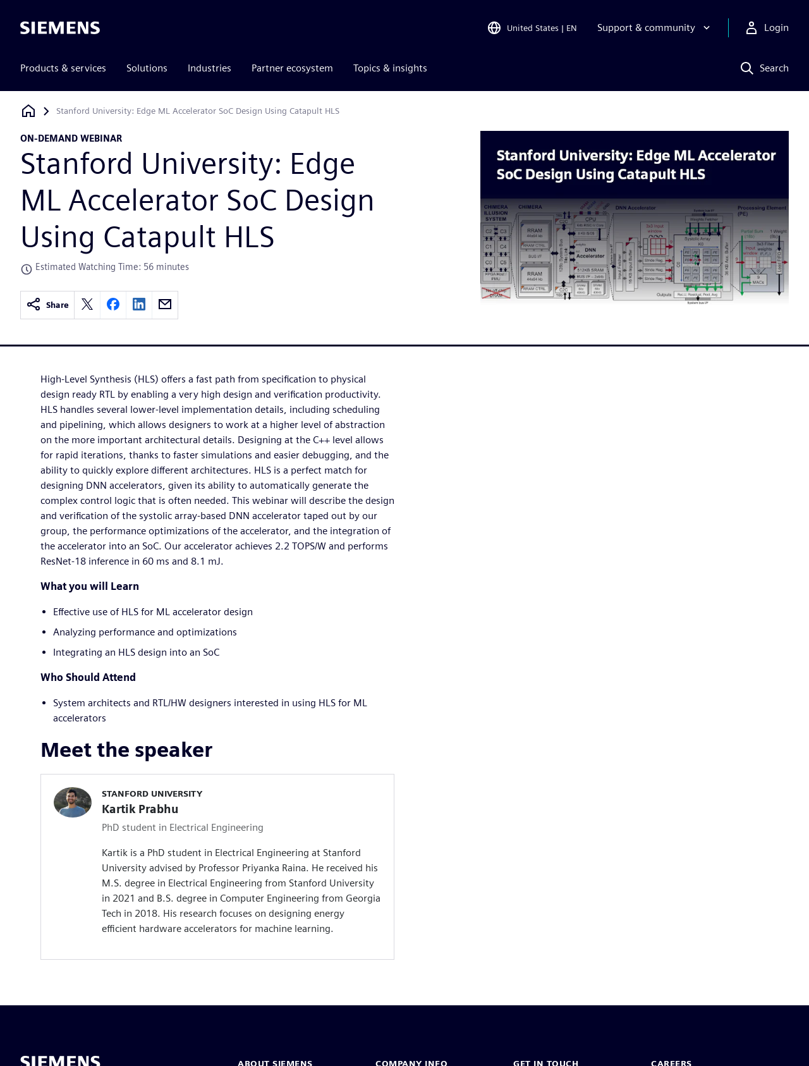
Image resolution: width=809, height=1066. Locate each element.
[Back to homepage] (28, 111)
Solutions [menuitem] (146, 68)
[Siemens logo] (60, 27)
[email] (165, 305)
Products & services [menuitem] (63, 68)
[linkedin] (139, 305)
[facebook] (113, 305)
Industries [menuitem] (209, 68)
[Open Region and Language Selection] (532, 27)
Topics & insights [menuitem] (390, 68)
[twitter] (87, 305)
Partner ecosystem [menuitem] (292, 68)
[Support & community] (655, 27)
